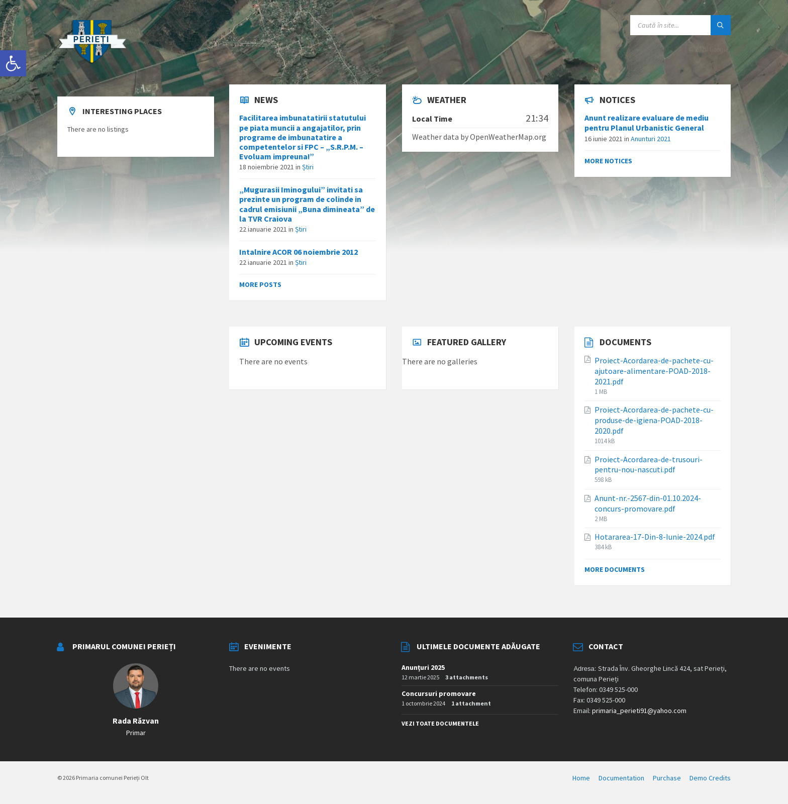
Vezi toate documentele (440, 723)
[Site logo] (92, 65)
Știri (308, 166)
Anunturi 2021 (651, 138)
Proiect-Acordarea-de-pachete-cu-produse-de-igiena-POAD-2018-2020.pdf (654, 420)
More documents (614, 569)
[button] (13, 63)
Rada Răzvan (136, 721)
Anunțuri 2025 (423, 667)
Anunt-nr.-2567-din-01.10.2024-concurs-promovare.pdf (648, 503)
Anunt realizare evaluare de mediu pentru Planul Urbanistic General (646, 122)
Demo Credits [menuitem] (710, 777)
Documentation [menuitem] (621, 777)
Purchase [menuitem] (667, 777)
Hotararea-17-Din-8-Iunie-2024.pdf (655, 537)
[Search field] (680, 25)
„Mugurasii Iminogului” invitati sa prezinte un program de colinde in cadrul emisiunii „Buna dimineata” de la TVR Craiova (307, 204)
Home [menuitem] (581, 777)
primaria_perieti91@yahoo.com (639, 710)
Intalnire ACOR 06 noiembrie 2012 (298, 252)
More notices (608, 160)
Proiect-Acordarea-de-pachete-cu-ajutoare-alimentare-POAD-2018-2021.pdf (654, 370)
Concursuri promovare (439, 693)
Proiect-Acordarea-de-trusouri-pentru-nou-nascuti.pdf (649, 464)
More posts (260, 284)
